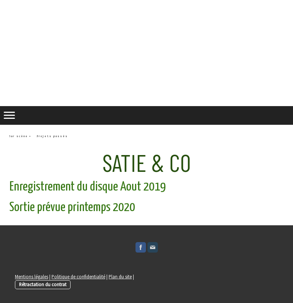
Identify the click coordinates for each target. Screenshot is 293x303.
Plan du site (120, 276)
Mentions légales (31, 276)
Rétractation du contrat (42, 284)
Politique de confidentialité (78, 276)
